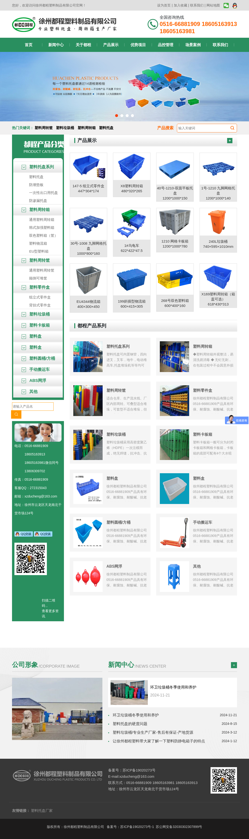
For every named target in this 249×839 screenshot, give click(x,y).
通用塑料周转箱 (41, 220)
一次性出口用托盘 (43, 193)
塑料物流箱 (38, 243)
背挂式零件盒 (40, 305)
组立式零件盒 (40, 297)
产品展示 (110, 45)
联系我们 (197, 5)
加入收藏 (180, 5)
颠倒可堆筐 (38, 278)
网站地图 (213, 5)
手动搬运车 (36, 369)
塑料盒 (32, 347)
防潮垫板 (36, 185)
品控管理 (165, 45)
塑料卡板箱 (36, 325)
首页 (28, 45)
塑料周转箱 (87, 128)
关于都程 (83, 45)
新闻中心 (56, 45)
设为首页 (164, 5)
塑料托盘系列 (38, 167)
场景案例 (193, 45)
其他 (29, 391)
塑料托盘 (106, 128)
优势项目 (138, 45)
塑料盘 (32, 336)
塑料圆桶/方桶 (38, 358)
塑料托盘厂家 (42, 810)
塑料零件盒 (36, 287)
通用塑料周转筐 (41, 270)
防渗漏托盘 (38, 201)
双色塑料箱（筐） (43, 235)
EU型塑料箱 (39, 251)
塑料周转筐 (44, 128)
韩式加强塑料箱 (41, 227)
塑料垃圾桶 (65, 128)
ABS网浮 (34, 380)
